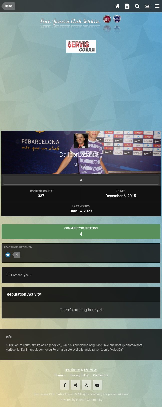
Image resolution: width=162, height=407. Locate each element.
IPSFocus (90, 369)
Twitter (75, 385)
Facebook (64, 385)
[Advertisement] (81, 90)
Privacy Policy (79, 375)
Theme (60, 375)
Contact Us (100, 375)
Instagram (86, 385)
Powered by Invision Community (81, 400)
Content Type (19, 275)
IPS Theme (72, 369)
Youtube (97, 385)
